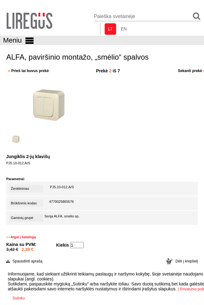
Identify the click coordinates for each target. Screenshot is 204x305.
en (124, 28)
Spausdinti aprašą (24, 261)
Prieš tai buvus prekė (28, 71)
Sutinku (18, 298)
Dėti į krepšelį (182, 261)
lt (110, 28)
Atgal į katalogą (21, 237)
